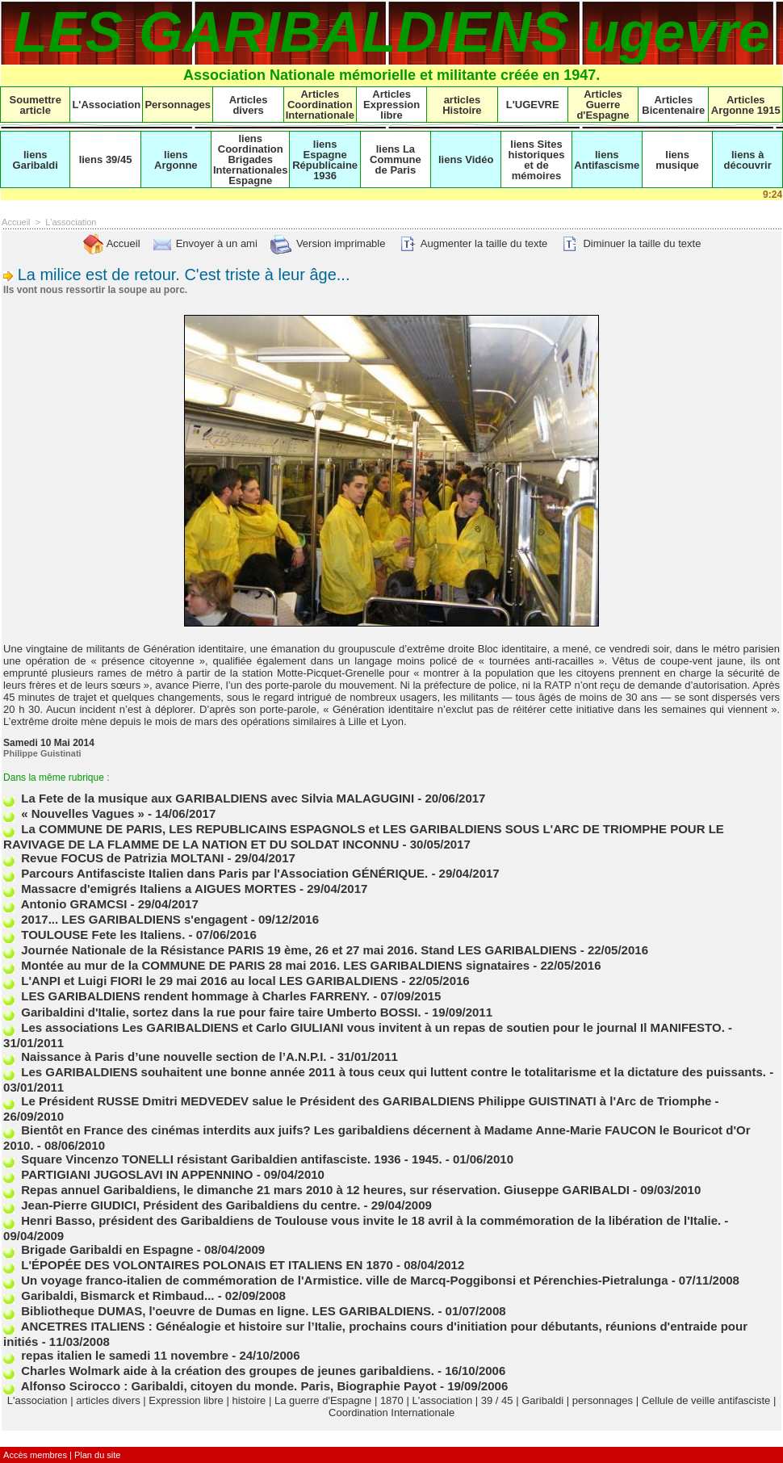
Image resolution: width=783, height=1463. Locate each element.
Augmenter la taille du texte (472, 243)
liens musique (676, 160)
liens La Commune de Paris (395, 159)
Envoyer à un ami (205, 243)
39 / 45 (497, 1400)
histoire (249, 1400)
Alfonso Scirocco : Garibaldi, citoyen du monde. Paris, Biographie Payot (220, 1386)
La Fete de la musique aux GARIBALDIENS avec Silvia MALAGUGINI (208, 798)
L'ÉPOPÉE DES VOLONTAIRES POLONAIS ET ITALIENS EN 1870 (198, 1265)
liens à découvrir (748, 160)
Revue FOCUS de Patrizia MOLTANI (113, 858)
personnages (602, 1400)
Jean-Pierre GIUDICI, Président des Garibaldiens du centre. (181, 1205)
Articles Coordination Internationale (320, 104)
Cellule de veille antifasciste (706, 1400)
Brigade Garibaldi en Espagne (98, 1249)
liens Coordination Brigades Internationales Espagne (250, 159)
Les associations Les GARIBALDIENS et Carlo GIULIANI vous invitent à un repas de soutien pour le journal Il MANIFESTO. (364, 1027)
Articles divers (248, 105)
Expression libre (186, 1400)
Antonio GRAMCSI (65, 904)
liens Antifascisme (606, 160)
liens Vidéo (465, 159)
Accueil (16, 222)
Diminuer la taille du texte (630, 243)
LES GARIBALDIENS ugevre (391, 32)
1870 (392, 1400)
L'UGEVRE (532, 105)
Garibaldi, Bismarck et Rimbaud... (108, 1295)
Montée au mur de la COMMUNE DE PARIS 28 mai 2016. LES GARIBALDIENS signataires (266, 965)
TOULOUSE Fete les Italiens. (94, 934)
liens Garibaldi (35, 160)
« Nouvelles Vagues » (73, 813)
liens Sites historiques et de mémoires (536, 160)
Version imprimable (327, 243)
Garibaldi (542, 1400)
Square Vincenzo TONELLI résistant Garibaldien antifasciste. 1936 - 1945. (222, 1159)
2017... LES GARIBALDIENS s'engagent (125, 919)
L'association (70, 222)
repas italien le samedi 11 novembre (115, 1355)
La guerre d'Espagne (322, 1400)
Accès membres (35, 1455)
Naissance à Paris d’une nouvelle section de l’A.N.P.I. (164, 1056)
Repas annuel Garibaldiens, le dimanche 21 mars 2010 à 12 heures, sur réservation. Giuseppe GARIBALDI (316, 1190)
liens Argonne (175, 160)
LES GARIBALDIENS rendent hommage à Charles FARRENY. (186, 996)
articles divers (108, 1400)
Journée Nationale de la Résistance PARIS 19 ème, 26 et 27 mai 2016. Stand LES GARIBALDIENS (289, 950)
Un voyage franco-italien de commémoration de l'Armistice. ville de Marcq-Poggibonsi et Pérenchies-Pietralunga (335, 1280)
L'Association (106, 105)
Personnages (177, 105)
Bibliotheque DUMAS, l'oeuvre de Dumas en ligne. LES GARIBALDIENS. (218, 1311)
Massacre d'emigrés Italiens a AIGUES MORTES (149, 888)
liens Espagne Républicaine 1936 (325, 160)
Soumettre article (35, 105)
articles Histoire (461, 105)
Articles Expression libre (391, 104)
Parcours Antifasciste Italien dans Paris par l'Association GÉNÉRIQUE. (215, 873)
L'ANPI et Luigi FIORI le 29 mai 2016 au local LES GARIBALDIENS (200, 980)
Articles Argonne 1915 (746, 105)
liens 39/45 (105, 159)
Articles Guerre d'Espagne (602, 104)
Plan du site (97, 1455)
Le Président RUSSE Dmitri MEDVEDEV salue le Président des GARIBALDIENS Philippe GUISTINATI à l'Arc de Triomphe (357, 1101)
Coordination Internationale (391, 1412)
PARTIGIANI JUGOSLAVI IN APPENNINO (128, 1174)
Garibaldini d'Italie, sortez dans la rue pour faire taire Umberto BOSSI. (212, 1012)
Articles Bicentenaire (673, 105)
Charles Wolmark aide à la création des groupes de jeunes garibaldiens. (218, 1370)
